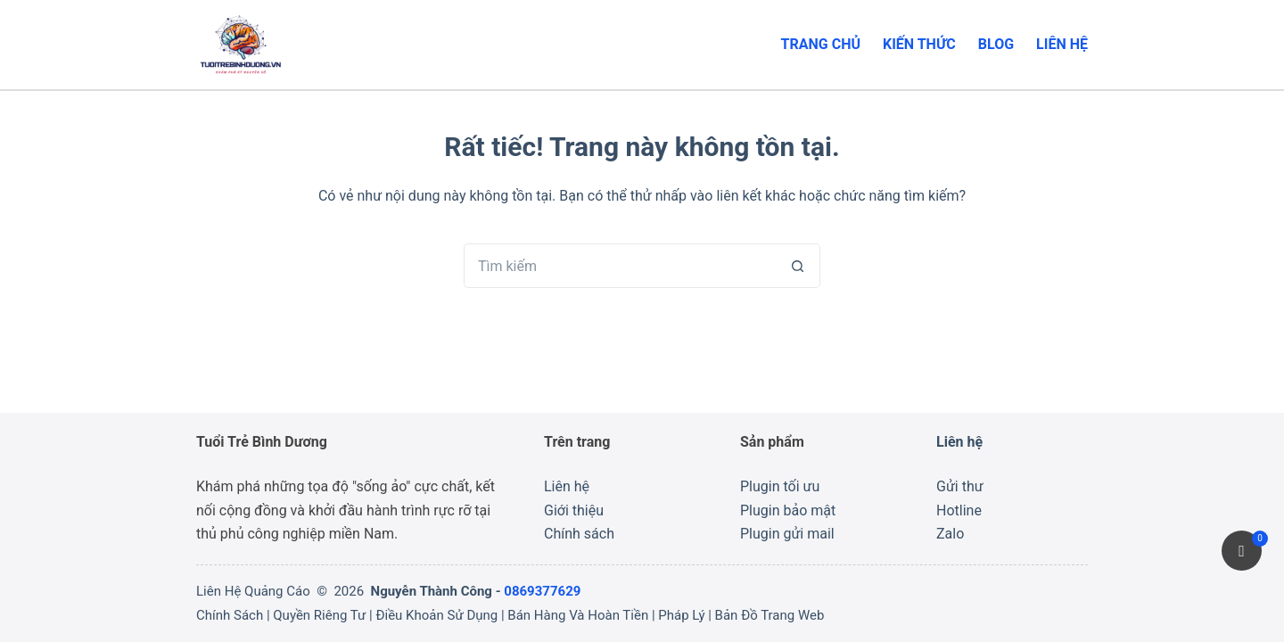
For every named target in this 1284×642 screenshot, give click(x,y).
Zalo (950, 533)
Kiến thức (919, 44)
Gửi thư (960, 486)
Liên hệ (1062, 44)
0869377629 (542, 591)
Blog (996, 44)
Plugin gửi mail (787, 533)
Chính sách (579, 533)
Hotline (959, 510)
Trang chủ (820, 44)
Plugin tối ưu (779, 486)
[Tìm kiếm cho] (620, 265)
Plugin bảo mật (787, 510)
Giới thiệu (574, 510)
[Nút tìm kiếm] (798, 265)
